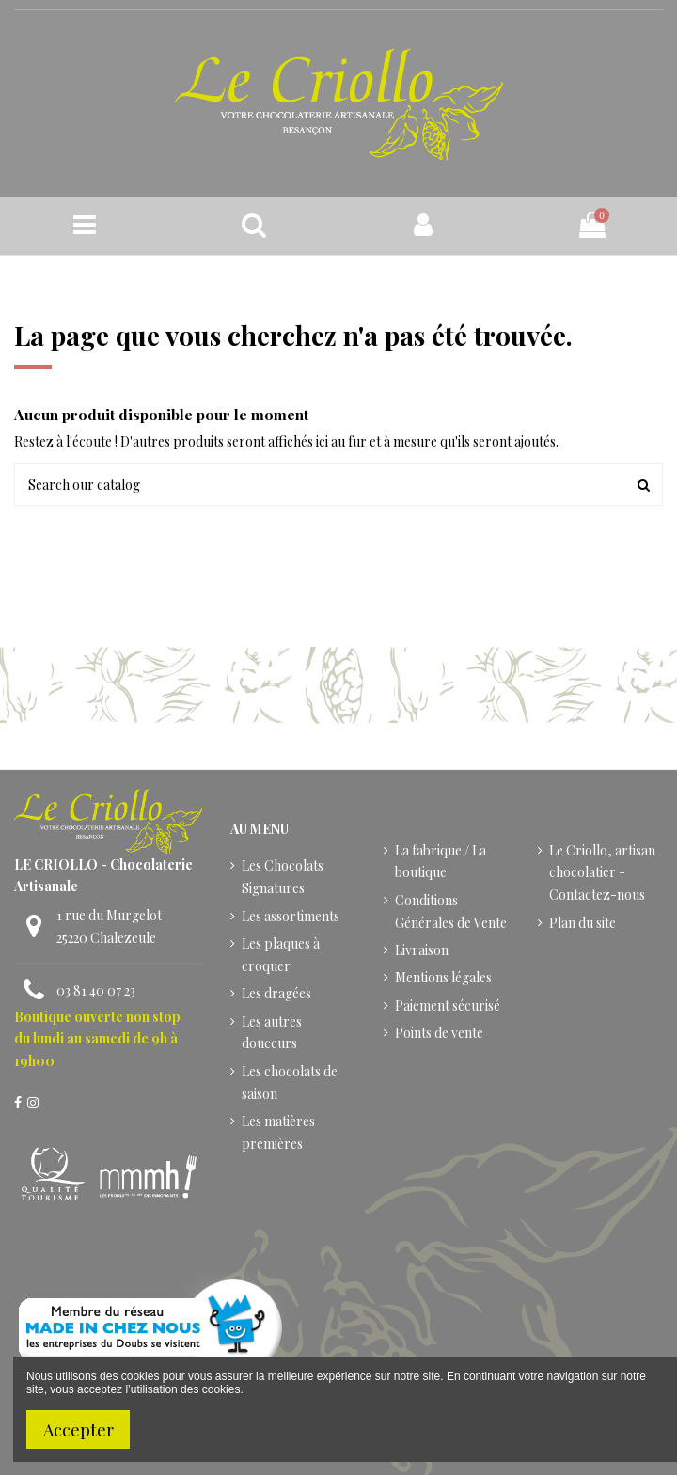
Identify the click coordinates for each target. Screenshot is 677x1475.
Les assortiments (290, 916)
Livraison (422, 950)
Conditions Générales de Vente (451, 911)
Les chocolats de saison (290, 1082)
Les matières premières (278, 1132)
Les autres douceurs (272, 1032)
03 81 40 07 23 (95, 990)
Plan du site (582, 923)
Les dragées (276, 993)
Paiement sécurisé (447, 1005)
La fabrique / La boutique (440, 861)
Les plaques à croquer (281, 954)
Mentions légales (443, 977)
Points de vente (439, 1033)
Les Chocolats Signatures (282, 876)
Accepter (78, 1429)
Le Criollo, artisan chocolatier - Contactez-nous (602, 872)
